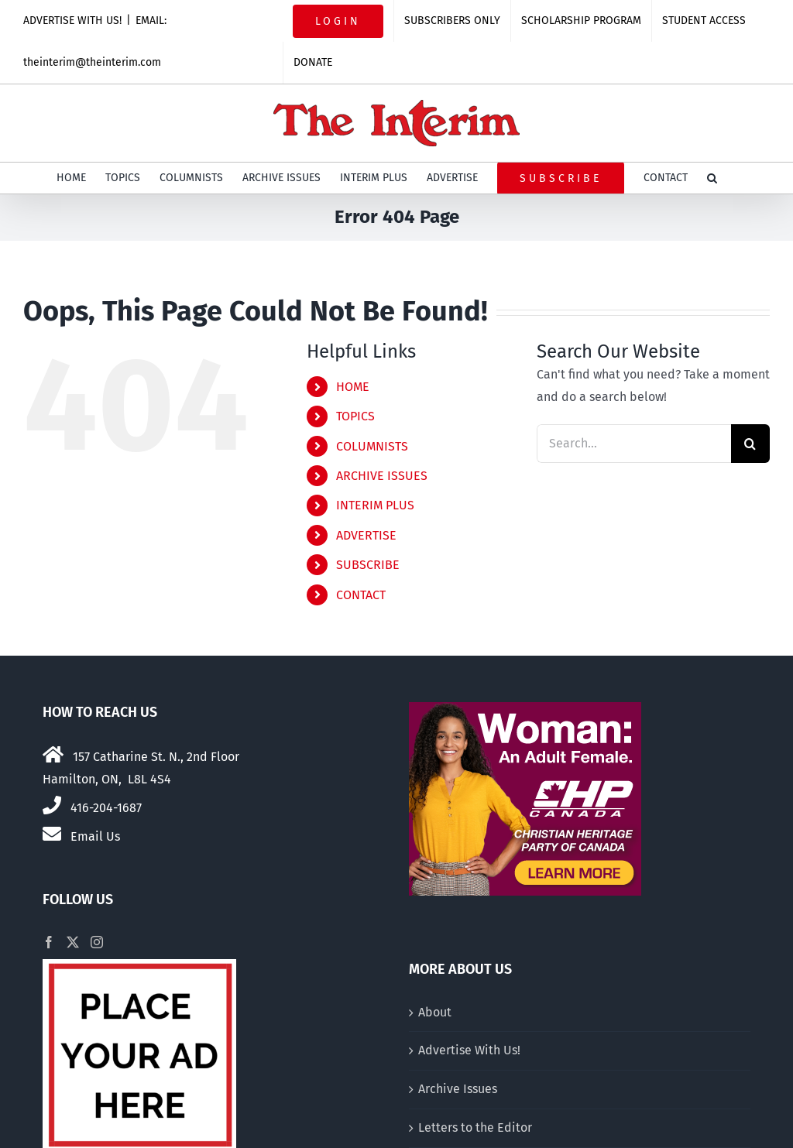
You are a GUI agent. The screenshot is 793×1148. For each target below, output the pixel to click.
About (434, 1012)
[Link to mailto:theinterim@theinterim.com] (52, 833)
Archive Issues (457, 1088)
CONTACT (361, 595)
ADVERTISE (366, 535)
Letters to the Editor (475, 1127)
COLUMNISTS (372, 446)
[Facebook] (49, 942)
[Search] (750, 443)
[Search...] (634, 443)
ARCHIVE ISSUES (381, 475)
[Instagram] (97, 942)
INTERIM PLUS (375, 505)
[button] (712, 178)
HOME (352, 386)
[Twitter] (73, 942)
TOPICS (355, 416)
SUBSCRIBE (368, 564)
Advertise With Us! (469, 1050)
